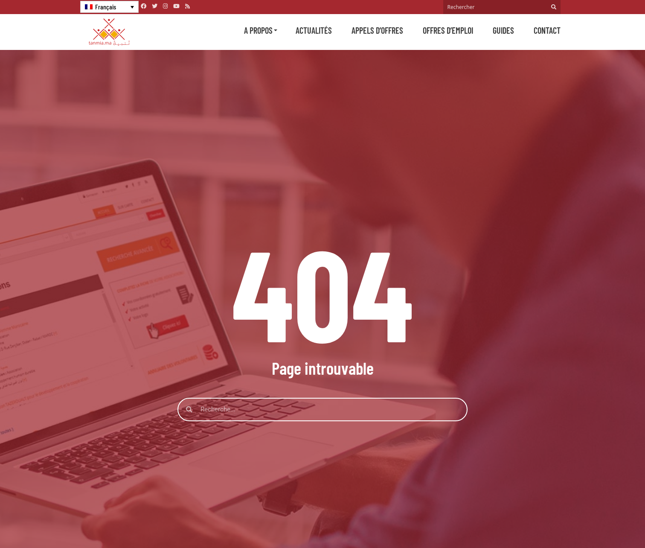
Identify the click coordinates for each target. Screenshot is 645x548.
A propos (258, 30)
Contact (547, 30)
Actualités (314, 30)
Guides (503, 30)
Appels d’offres (377, 30)
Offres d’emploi (448, 30)
